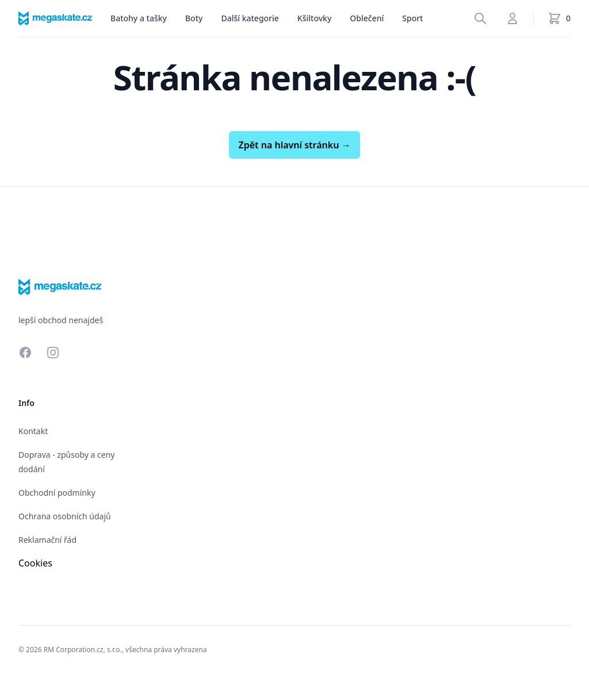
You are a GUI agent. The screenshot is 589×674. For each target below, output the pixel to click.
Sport (412, 18)
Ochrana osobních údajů (64, 516)
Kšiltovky (314, 18)
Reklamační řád (47, 539)
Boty (193, 18)
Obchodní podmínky (56, 492)
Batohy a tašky (138, 18)
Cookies (35, 563)
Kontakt (33, 431)
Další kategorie (249, 18)
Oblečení (367, 18)
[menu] (138, 18)
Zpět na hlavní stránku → (294, 145)
